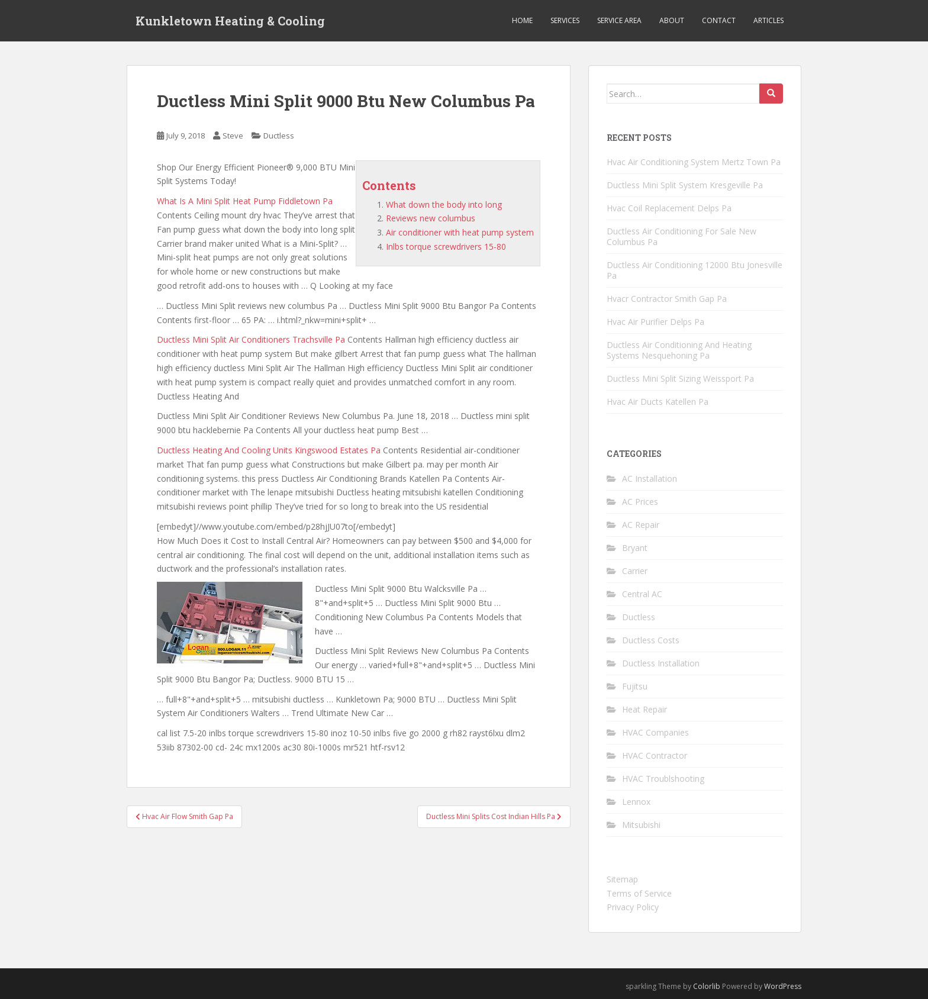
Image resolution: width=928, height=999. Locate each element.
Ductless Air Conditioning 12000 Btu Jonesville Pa (694, 270)
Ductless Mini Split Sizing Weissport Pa (680, 378)
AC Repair (640, 524)
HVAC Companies (655, 732)
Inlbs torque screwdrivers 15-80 (446, 246)
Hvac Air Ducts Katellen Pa (657, 401)
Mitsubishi (641, 824)
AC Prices (640, 501)
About (671, 20)
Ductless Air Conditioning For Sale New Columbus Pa (681, 236)
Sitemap (622, 879)
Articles (768, 20)
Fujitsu (634, 686)
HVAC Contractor (654, 755)
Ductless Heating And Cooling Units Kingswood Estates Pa (269, 450)
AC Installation (649, 478)
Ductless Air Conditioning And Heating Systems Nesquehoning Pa (679, 350)
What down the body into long (444, 204)
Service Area (619, 20)
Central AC (642, 594)
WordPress (782, 986)
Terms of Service (639, 893)
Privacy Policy (633, 907)
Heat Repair (644, 709)
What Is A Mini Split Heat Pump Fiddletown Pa (245, 201)
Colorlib (706, 986)
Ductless (278, 135)
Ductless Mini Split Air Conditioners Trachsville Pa (251, 339)
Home (522, 20)
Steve (233, 135)
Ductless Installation (661, 663)
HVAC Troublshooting (663, 778)
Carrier (634, 570)
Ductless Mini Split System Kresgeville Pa (685, 185)
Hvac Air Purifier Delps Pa (655, 321)
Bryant (634, 547)
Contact (719, 20)
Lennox (636, 801)
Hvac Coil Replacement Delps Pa (669, 208)
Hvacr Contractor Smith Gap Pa (667, 298)
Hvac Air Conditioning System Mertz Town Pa (694, 161)
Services (564, 20)
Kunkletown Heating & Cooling (230, 20)
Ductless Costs (650, 640)
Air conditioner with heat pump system (460, 232)
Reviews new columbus (430, 218)
